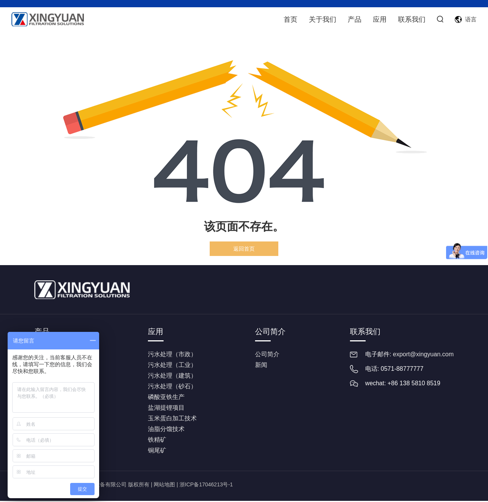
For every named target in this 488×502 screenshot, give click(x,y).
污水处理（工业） (172, 366)
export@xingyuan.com (423, 355)
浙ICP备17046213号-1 (206, 486)
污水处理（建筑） (172, 376)
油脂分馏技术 (166, 430)
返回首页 (244, 249)
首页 (290, 19)
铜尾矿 (157, 451)
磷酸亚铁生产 (166, 398)
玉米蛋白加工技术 (172, 419)
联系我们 (411, 19)
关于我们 (322, 19)
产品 (354, 19)
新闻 (261, 366)
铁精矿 (157, 441)
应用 (379, 19)
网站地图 (164, 486)
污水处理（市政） (172, 355)
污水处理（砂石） (172, 387)
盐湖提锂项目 (166, 408)
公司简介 (270, 331)
